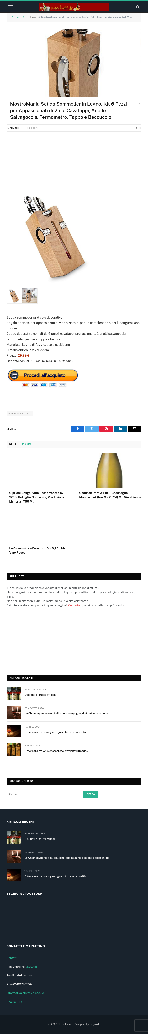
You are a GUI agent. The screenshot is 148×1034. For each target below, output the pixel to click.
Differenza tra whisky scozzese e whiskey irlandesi (56, 751)
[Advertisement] (74, 163)
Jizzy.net (31, 966)
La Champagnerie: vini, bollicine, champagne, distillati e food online (67, 713)
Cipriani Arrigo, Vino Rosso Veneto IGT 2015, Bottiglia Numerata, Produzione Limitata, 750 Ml (37, 497)
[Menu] (10, 7)
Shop (138, 128)
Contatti (12, 957)
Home (33, 17)
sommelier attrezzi (19, 413)
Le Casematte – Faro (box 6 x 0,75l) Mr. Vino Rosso (37, 550)
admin (13, 128)
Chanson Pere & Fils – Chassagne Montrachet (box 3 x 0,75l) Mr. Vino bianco (110, 495)
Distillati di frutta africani (40, 694)
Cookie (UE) (14, 1001)
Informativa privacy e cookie (25, 993)
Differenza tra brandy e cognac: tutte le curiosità (55, 732)
